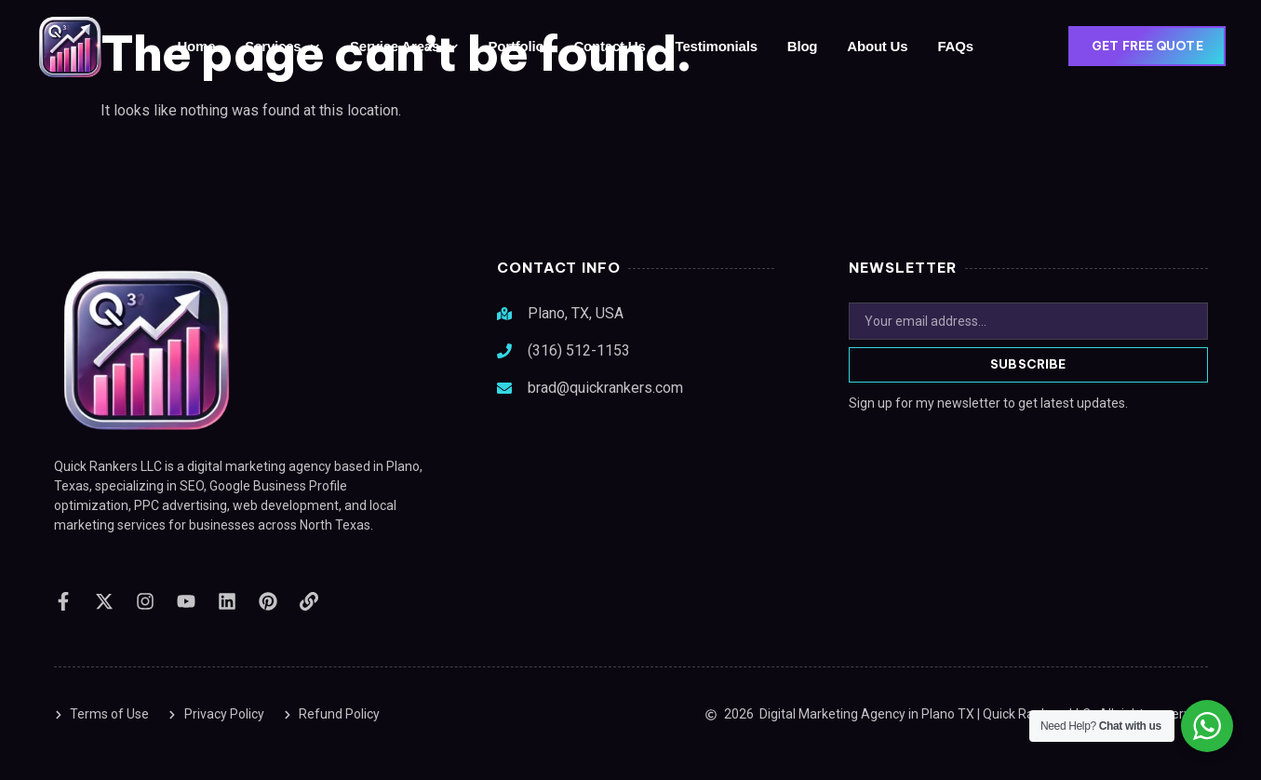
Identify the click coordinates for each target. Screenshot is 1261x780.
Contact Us (609, 46)
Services (282, 47)
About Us (877, 46)
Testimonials (717, 46)
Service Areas (404, 47)
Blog (802, 46)
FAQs (955, 46)
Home (196, 46)
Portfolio (516, 46)
